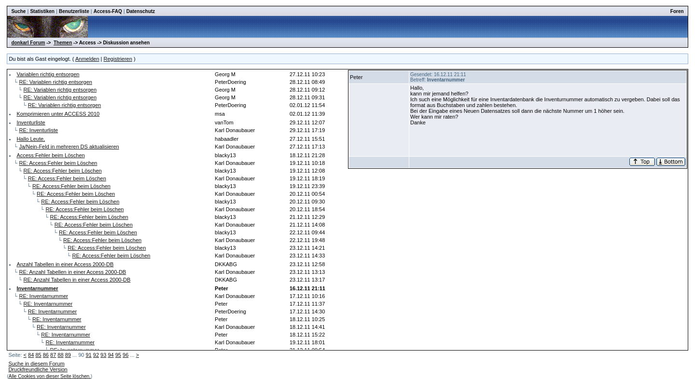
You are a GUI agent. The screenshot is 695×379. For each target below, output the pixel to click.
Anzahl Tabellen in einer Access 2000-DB (64, 264)
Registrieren (118, 59)
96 (125, 355)
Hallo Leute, (30, 139)
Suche (18, 11)
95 (118, 355)
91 (88, 355)
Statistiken (42, 11)
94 (110, 355)
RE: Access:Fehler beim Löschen (58, 163)
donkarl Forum (28, 42)
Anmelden (87, 59)
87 (53, 355)
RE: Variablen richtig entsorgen (55, 82)
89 (68, 355)
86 (46, 355)
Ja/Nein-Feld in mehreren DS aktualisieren (69, 146)
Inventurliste (30, 122)
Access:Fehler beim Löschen (50, 155)
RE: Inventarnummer (43, 296)
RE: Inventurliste (38, 130)
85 (38, 355)
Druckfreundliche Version (37, 369)
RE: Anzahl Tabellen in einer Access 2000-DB (72, 272)
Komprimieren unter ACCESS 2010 (57, 114)
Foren (677, 11)
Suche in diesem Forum (36, 363)
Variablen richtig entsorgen (47, 74)
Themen (63, 42)
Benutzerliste (74, 11)
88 (60, 355)
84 (31, 355)
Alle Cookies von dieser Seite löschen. (50, 376)
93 (103, 355)
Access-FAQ (108, 11)
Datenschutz (140, 11)
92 (96, 355)
